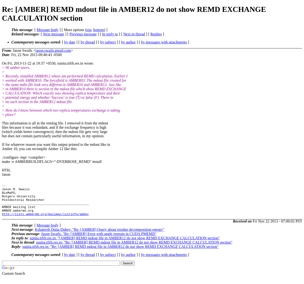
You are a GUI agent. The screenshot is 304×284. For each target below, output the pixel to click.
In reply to (110, 34)
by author (128, 42)
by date (69, 42)
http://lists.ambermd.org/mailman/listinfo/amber (45, 220)
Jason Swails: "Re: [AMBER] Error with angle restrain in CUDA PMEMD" (99, 240)
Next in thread (134, 34)
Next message (53, 34)
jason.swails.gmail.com (53, 50)
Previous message (83, 34)
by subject (108, 42)
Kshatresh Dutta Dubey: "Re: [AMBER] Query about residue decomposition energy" (99, 236)
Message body (47, 30)
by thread (88, 42)
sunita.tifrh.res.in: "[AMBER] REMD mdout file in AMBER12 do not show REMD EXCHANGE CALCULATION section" (125, 244)
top (88, 30)
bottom (98, 30)
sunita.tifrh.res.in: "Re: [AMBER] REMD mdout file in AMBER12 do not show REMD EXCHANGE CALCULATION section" (134, 249)
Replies (156, 34)
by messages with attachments (164, 42)
